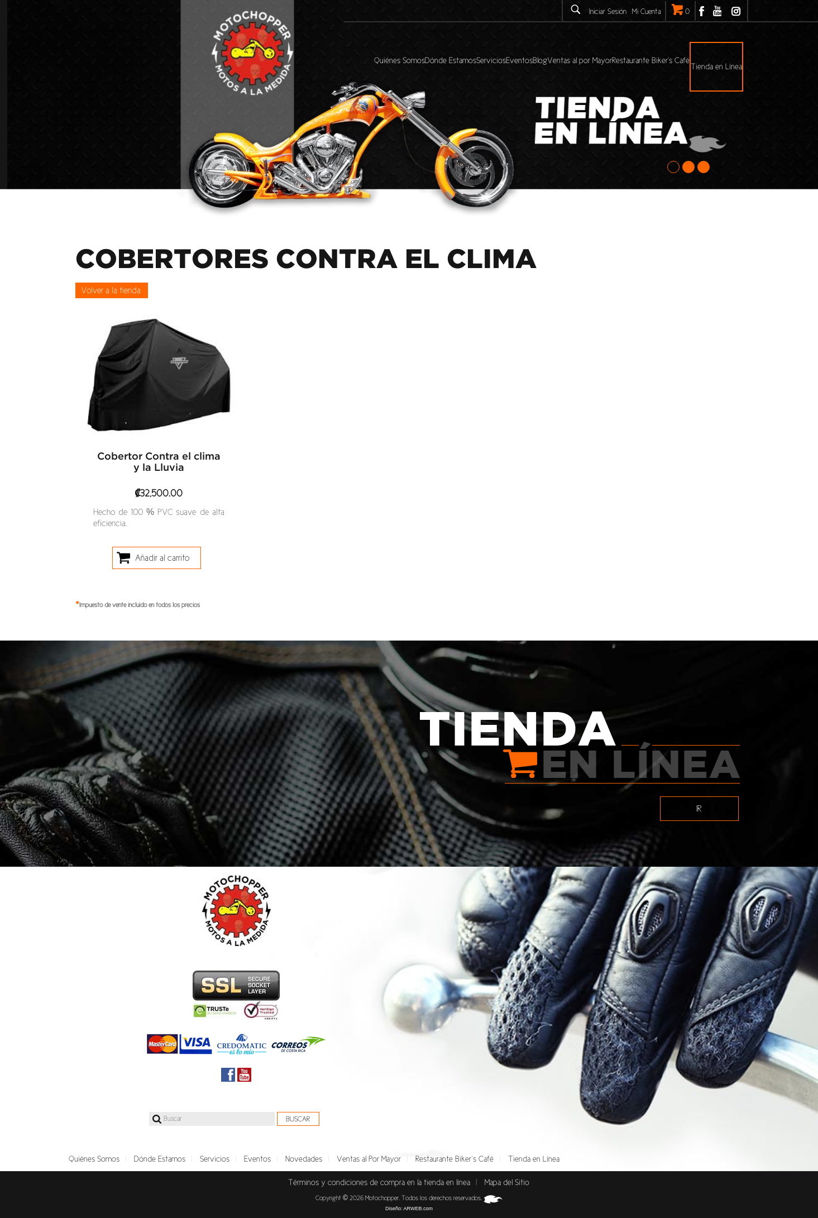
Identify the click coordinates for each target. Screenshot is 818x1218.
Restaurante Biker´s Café (454, 1158)
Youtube (717, 11)
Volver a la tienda (111, 290)
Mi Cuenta (646, 11)
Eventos (257, 1158)
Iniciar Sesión (607, 11)
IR (699, 808)
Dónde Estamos (159, 1158)
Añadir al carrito (162, 557)
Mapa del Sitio (507, 1182)
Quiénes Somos (94, 1158)
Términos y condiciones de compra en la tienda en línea (379, 1182)
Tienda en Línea (533, 1158)
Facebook (701, 11)
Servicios (214, 1158)
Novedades (303, 1158)
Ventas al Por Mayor (369, 1158)
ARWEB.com (418, 1208)
